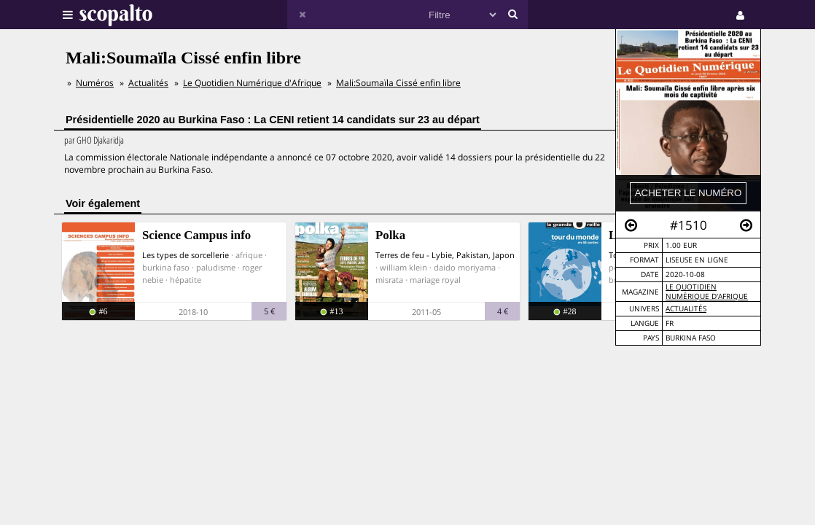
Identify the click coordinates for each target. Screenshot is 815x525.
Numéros (95, 83)
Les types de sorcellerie (185, 254)
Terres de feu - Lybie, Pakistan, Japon (445, 254)
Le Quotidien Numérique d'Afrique (707, 291)
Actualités (686, 309)
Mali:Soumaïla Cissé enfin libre (398, 83)
